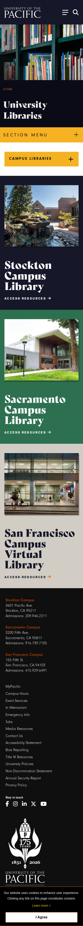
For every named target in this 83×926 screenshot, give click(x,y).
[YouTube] (45, 804)
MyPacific (13, 686)
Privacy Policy (16, 785)
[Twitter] (35, 804)
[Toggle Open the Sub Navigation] (63, 12)
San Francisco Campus (24, 654)
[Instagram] (17, 804)
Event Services (16, 701)
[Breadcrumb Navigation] (41, 89)
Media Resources (19, 729)
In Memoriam (16, 707)
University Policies (19, 764)
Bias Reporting (17, 750)
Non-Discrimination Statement (29, 771)
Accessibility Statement (23, 743)
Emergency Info (18, 715)
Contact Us (14, 736)
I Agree (42, 917)
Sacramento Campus (23, 627)
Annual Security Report (23, 778)
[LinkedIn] (26, 804)
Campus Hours (17, 693)
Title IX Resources (19, 757)
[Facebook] (9, 804)
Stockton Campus (20, 600)
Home (8, 89)
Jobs (9, 722)
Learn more (40, 905)
